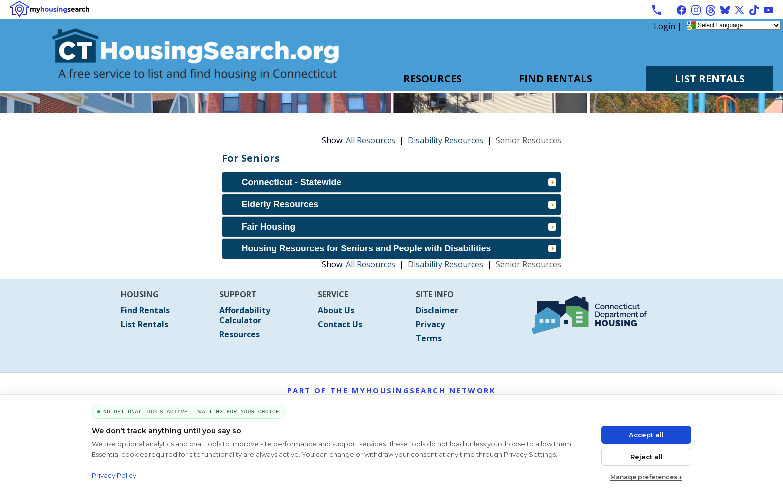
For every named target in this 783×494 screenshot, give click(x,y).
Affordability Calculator (244, 315)
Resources (432, 78)
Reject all (646, 457)
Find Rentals (555, 78)
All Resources (370, 140)
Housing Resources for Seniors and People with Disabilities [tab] (399, 248)
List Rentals (710, 78)
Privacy (430, 324)
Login (664, 26)
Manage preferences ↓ (646, 477)
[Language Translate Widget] (738, 25)
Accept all (646, 435)
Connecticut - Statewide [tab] (399, 182)
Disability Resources (445, 140)
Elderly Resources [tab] (399, 204)
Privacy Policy (114, 475)
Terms (429, 338)
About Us (336, 310)
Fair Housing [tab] (399, 227)
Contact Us (340, 324)
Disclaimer (437, 310)
